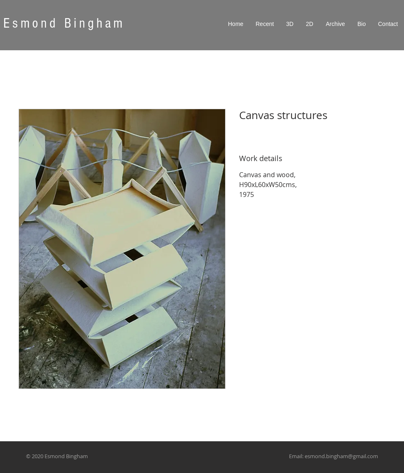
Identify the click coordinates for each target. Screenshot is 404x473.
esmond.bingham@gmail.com (341, 456)
